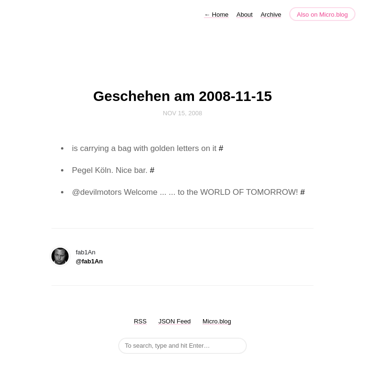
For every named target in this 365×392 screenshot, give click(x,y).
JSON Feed (174, 321)
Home (216, 14)
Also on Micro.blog (322, 14)
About (244, 14)
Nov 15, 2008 (182, 113)
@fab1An (89, 261)
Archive (271, 14)
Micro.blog (217, 321)
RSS (140, 321)
